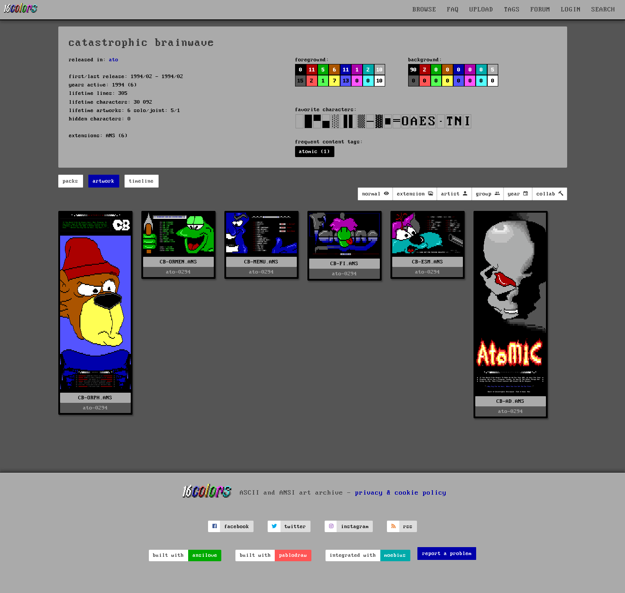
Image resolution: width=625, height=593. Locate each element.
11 (312, 70)
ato (113, 60)
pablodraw (293, 555)
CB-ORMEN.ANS (178, 262)
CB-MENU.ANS (261, 262)
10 (379, 70)
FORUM (540, 9)
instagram (355, 526)
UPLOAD (481, 9)
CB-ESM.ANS (427, 262)
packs (70, 181)
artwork (103, 181)
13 (346, 81)
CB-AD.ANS (510, 401)
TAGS (512, 9)
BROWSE (424, 9)
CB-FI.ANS (344, 263)
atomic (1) (314, 151)
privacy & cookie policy (401, 492)
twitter (295, 526)
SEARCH (603, 9)
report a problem (447, 553)
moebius (395, 555)
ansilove (205, 555)
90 (413, 70)
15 (300, 81)
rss (408, 526)
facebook (236, 526)
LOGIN (571, 9)
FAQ (453, 9)
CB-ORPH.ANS (95, 398)
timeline (141, 181)
